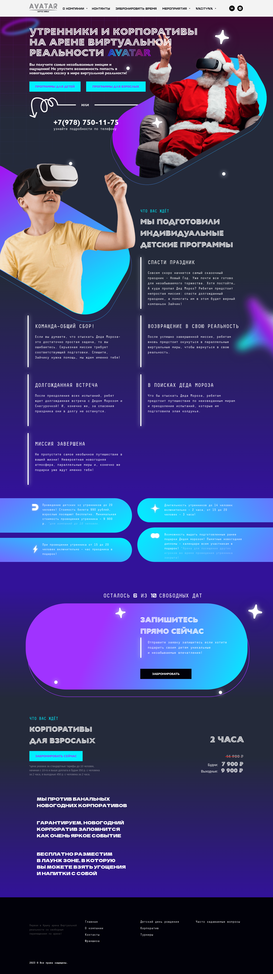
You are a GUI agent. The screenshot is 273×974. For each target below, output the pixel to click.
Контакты (92, 934)
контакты (101, 8)
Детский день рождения (159, 921)
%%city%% (205, 8)
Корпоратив (149, 928)
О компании (94, 928)
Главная (91, 921)
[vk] (232, 8)
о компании (74, 8)
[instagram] (240, 8)
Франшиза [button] (92, 941)
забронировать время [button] (136, 8)
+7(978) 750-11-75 (86, 121)
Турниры (146, 934)
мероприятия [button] (175, 8)
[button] (55, 86)
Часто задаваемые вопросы (218, 921)
